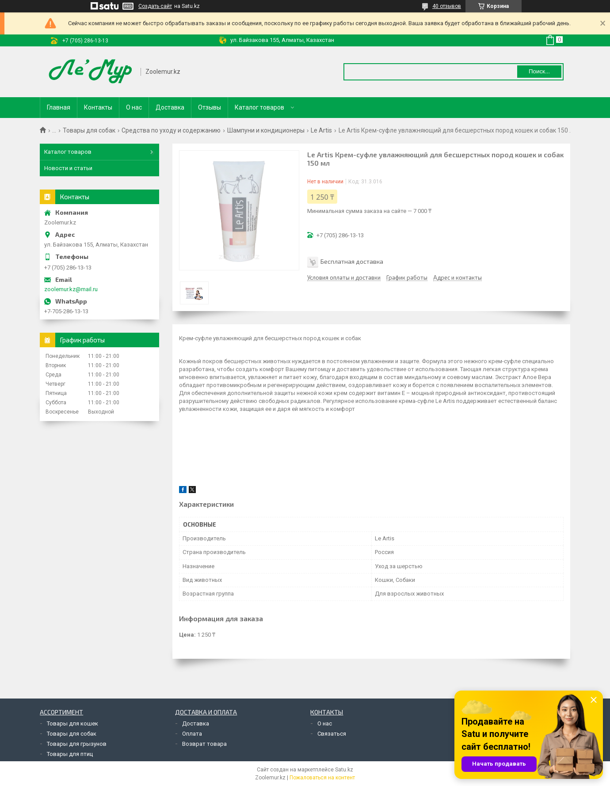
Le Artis (321, 130)
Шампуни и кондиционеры (266, 130)
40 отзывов (446, 6)
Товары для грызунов (77, 743)
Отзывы (209, 107)
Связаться (331, 733)
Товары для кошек (72, 723)
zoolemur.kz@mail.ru (71, 289)
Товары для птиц (70, 754)
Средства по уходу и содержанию (171, 130)
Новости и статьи (68, 168)
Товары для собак (89, 130)
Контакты (98, 107)
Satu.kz (344, 770)
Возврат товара (204, 743)
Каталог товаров (259, 107)
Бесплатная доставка (351, 261)
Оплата (192, 733)
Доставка (170, 107)
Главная (58, 107)
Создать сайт (155, 6)
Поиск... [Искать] (539, 71)
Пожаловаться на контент (322, 778)
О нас (134, 107)
